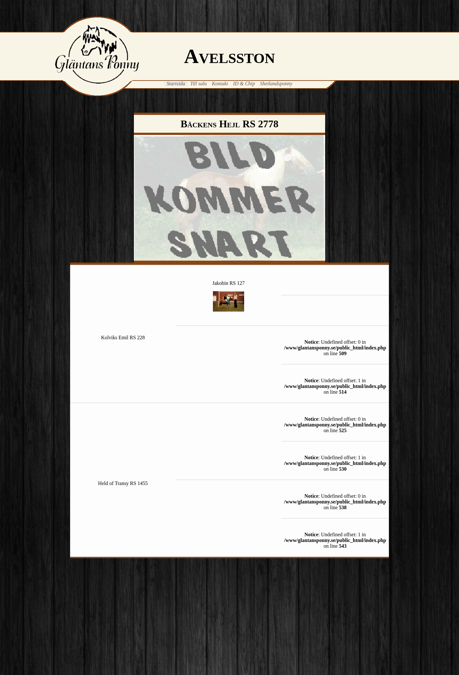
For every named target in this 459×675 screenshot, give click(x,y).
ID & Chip (244, 83)
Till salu (198, 83)
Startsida (176, 83)
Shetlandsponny (276, 83)
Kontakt (220, 83)
